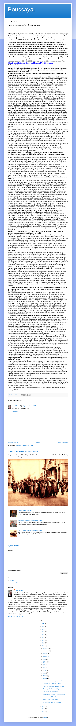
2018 (43, 632)
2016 (43, 637)
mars (44, 673)
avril (44, 670)
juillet (45, 662)
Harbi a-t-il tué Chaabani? (25, 510)
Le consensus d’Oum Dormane (51, 697)
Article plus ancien (62, 442)
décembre (46, 648)
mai (44, 667)
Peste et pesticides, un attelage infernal (53, 689)
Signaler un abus (13, 545)
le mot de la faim (14, 583)
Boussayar (21, 9)
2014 (43, 643)
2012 (43, 706)
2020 (43, 626)
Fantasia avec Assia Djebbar (50, 699)
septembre (46, 656)
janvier (45, 678)
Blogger (45, 717)
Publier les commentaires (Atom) (25, 445)
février (45, 675)
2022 (43, 623)
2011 (43, 709)
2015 (43, 640)
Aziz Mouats (16, 406)
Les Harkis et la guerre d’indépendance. (54, 694)
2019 (43, 629)
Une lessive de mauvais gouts (51, 691)
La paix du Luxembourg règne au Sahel (53, 681)
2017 (43, 634)
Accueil (38, 442)
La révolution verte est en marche (52, 702)
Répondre (15, 411)
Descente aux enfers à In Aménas (52, 683)
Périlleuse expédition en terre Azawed (53, 686)
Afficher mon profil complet (15, 616)
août (44, 659)
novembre (46, 651)
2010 (43, 711)
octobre (45, 653)
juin (44, 664)
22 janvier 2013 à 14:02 (29, 406)
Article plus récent (13, 442)
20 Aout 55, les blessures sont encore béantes (23, 451)
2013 (43, 645)
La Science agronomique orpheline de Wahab (30, 520)
